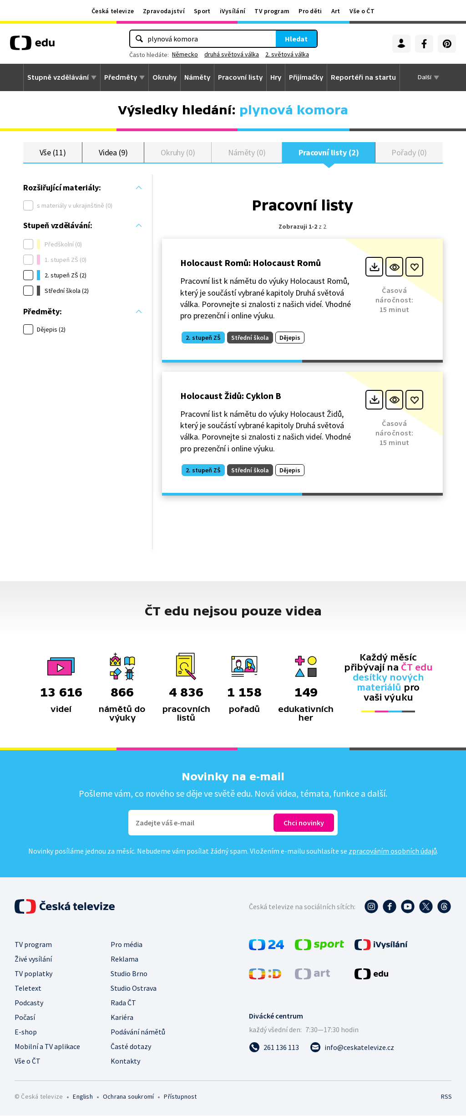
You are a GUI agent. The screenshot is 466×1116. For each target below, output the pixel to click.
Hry (275, 77)
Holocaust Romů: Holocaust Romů (250, 263)
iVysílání (233, 11)
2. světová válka (287, 54)
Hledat (296, 38)
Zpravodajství (164, 11)
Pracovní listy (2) (329, 152)
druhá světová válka (231, 54)
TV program (271, 11)
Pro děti (310, 11)
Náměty (197, 77)
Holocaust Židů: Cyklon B (230, 396)
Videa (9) (113, 152)
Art (335, 11)
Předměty (120, 77)
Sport (202, 11)
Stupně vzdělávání (58, 77)
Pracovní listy (240, 77)
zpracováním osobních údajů (393, 851)
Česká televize (112, 11)
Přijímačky (306, 77)
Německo (185, 54)
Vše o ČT (362, 11)
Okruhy (164, 77)
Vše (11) (53, 152)
